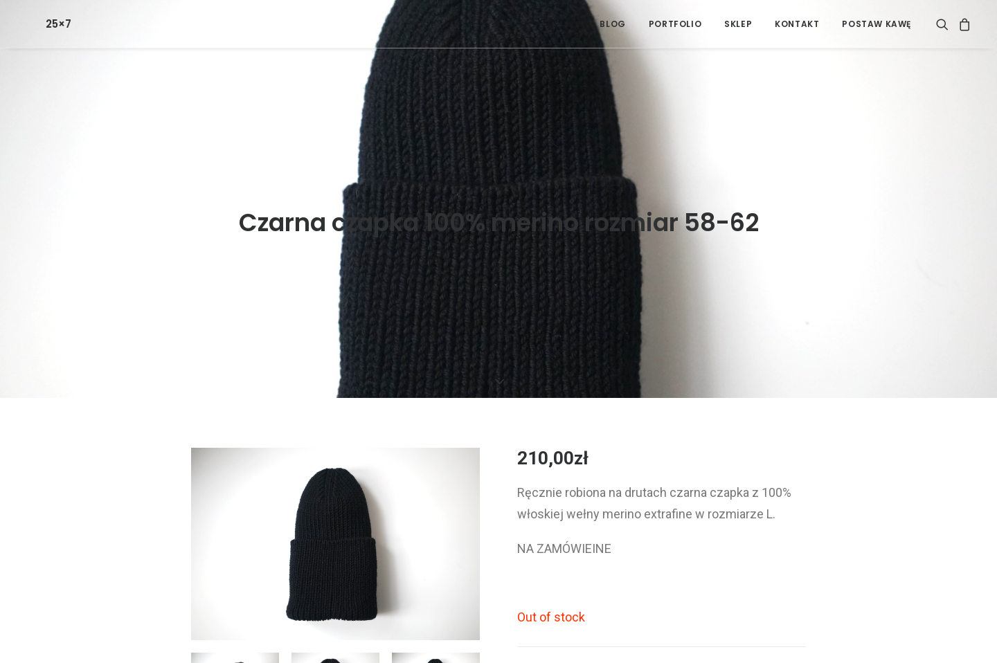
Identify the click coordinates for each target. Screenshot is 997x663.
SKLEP (738, 24)
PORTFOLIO (675, 24)
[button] (944, 24)
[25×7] (38, 24)
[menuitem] (612, 24)
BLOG (612, 24)
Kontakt (797, 24)
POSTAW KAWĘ (876, 24)
